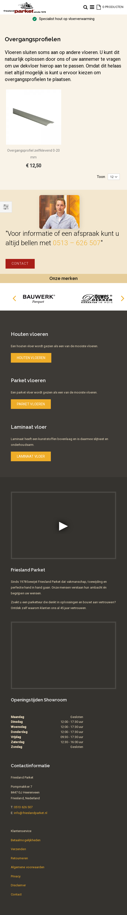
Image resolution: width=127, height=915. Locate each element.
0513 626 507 (23, 807)
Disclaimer (18, 885)
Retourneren (19, 858)
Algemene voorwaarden (27, 867)
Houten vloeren (31, 358)
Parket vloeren (31, 404)
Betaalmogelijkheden (25, 840)
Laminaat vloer (31, 456)
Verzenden (18, 849)
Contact (20, 263)
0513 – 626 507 (77, 243)
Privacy (15, 876)
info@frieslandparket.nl (30, 813)
